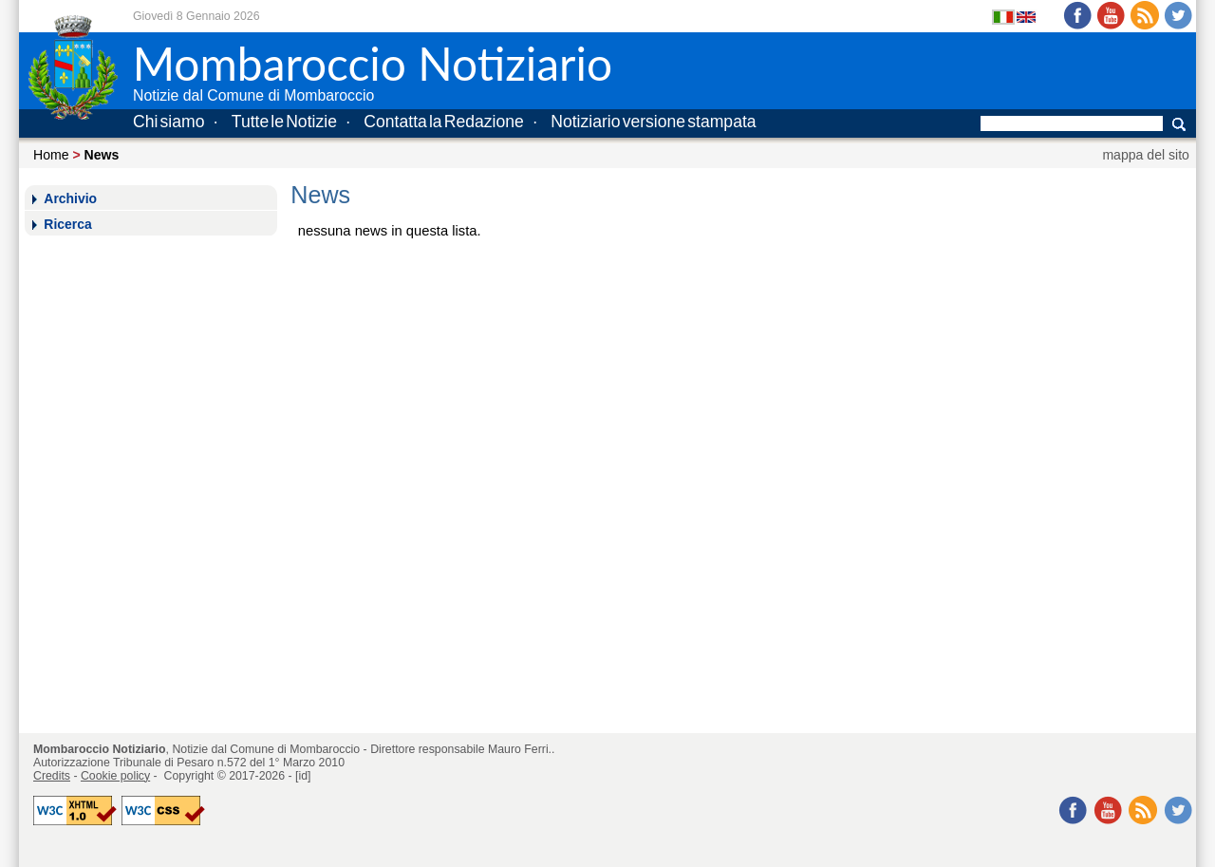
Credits (51, 775)
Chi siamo (168, 121)
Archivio (70, 198)
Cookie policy (115, 775)
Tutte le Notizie (284, 121)
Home (51, 154)
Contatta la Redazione (444, 121)
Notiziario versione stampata (653, 121)
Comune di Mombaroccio (295, 749)
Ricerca (67, 224)
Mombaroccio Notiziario (99, 749)
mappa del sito (1145, 154)
